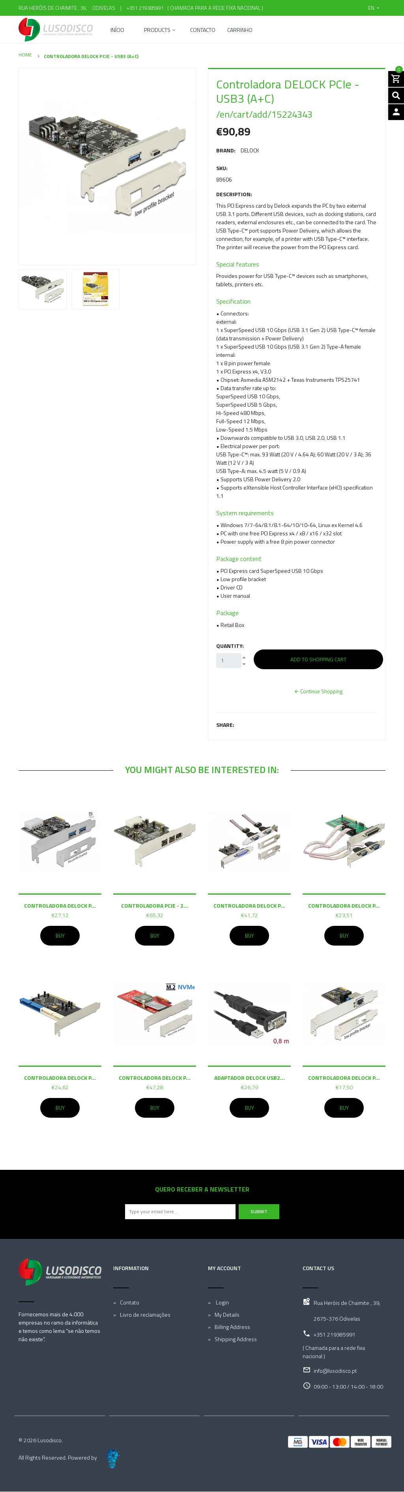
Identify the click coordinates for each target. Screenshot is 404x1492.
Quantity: (230, 646)
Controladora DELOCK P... (60, 905)
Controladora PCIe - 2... (154, 905)
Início (117, 30)
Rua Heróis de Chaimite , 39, (347, 1303)
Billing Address (232, 1327)
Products (157, 30)
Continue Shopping (318, 691)
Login (222, 1303)
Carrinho (239, 30)
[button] (373, 8)
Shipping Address (236, 1339)
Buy (60, 936)
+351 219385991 (145, 8)
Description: (234, 194)
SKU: (222, 168)
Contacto (202, 30)
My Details (227, 1315)
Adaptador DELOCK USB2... (249, 1078)
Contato (129, 1303)
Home (25, 54)
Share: (225, 724)
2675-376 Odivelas (337, 1319)
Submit (259, 1212)
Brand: (226, 150)
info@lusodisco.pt (335, 1371)
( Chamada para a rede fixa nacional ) (214, 8)
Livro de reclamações (145, 1315)
